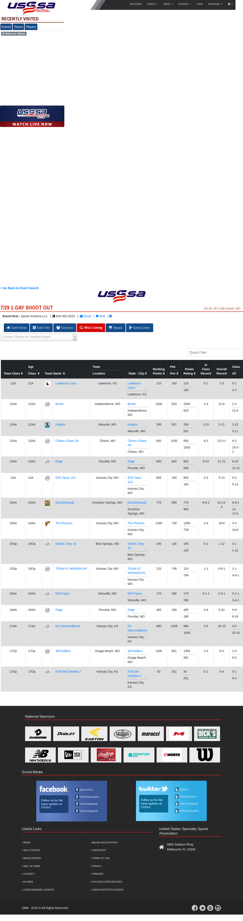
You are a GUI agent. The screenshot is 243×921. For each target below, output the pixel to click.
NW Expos (63, 593)
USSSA (183, 789)
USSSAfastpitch (89, 810)
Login (199, 4)
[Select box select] (39, 337)
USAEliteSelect (188, 796)
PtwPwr (174, 370)
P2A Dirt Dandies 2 (68, 671)
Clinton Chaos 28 (67, 440)
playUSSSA (86, 789)
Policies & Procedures (106, 881)
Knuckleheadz (65, 502)
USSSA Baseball (188, 803)
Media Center (31, 858)
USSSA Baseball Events (38, 889)
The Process (64, 523)
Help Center (31, 850)
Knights (61, 424)
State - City (137, 373)
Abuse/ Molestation (104, 842)
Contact (28, 874)
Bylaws (27, 881)
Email (85, 316)
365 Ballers (63, 651)
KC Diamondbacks (68, 626)
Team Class (13, 373)
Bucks (60, 404)
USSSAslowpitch (89, 796)
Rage (59, 461)
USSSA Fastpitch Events (106, 889)
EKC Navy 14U (66, 477)
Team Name (55, 373)
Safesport (98, 850)
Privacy (96, 866)
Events (6, 27)
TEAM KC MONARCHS (71, 568)
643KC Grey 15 (66, 543)
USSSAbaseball (88, 803)
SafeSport (136, 4)
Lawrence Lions (66, 383)
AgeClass (33, 370)
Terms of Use (99, 858)
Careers (96, 874)
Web (100, 316)
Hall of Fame (31, 866)
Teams (18, 27)
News (26, 842)
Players (31, 27)
